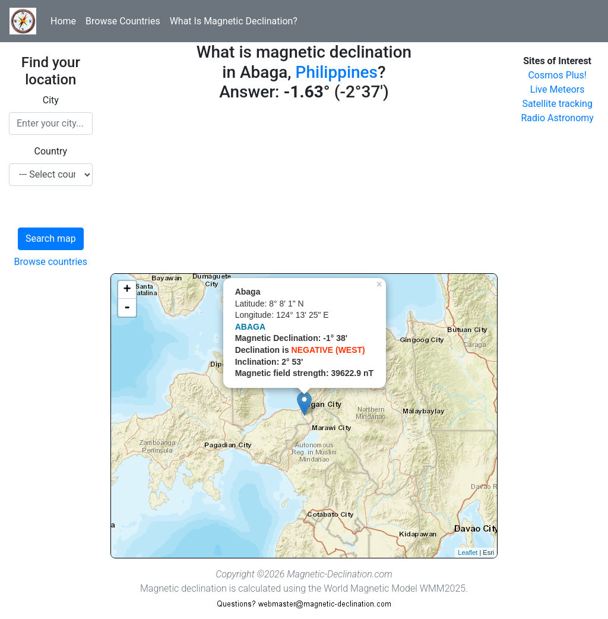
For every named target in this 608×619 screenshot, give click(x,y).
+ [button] (127, 290)
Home (63, 21)
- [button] (127, 308)
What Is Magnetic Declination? (233, 21)
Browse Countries (123, 21)
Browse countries (51, 261)
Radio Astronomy (557, 118)
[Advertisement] (304, 190)
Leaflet (467, 552)
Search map (51, 238)
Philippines (337, 72)
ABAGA (250, 326)
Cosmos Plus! (557, 75)
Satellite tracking (557, 103)
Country (51, 151)
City (51, 100)
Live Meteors (557, 89)
